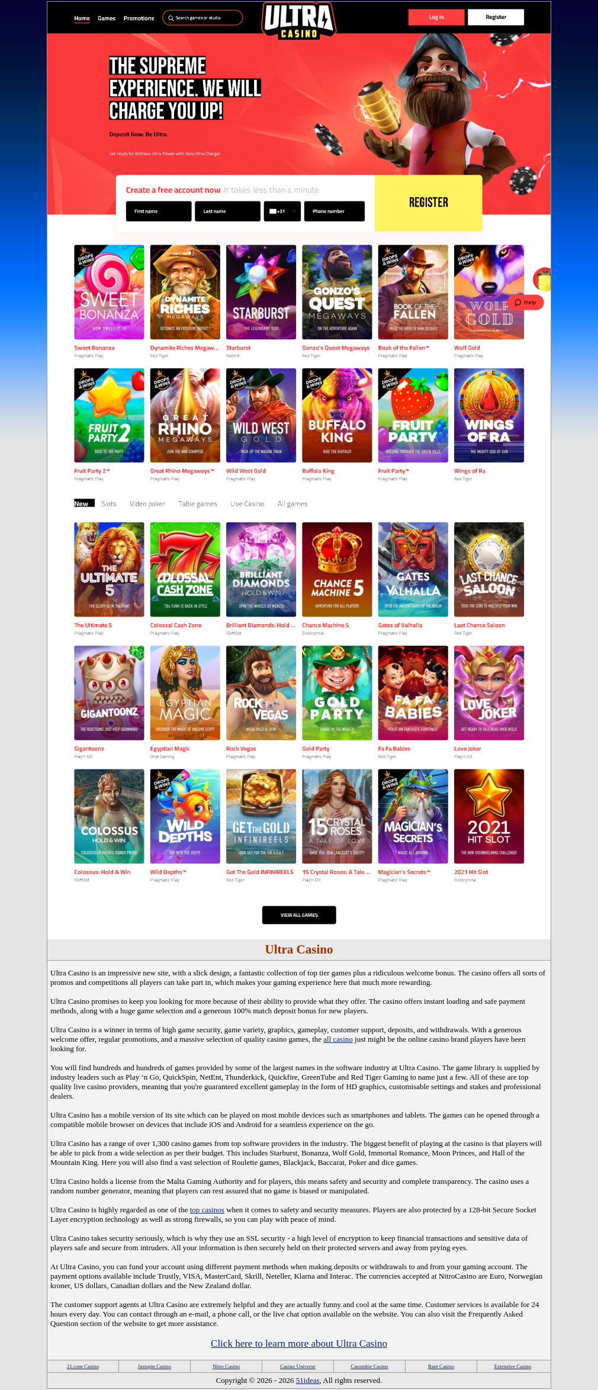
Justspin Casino (154, 1366)
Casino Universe (298, 1366)
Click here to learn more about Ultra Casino (299, 1343)
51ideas (308, 1380)
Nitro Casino (226, 1366)
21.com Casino (83, 1366)
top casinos (207, 1209)
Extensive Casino (513, 1366)
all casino (337, 1039)
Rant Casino (441, 1366)
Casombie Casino (369, 1366)
